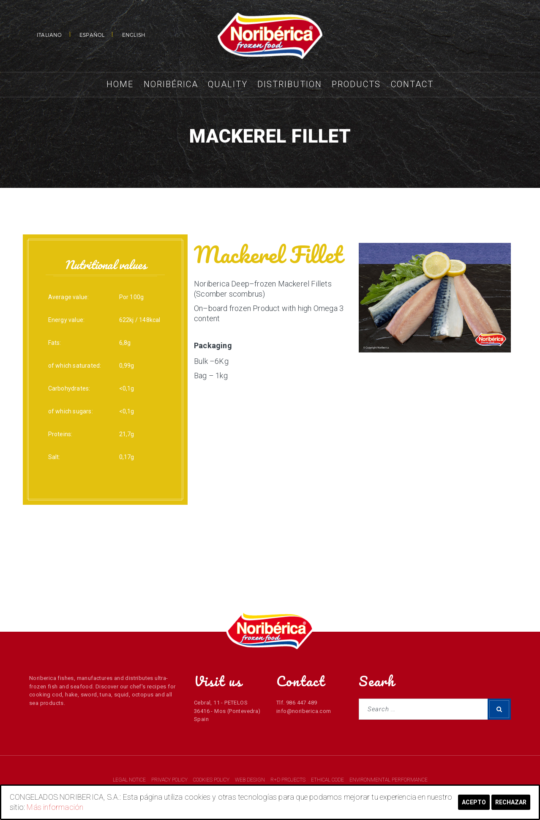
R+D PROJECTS (288, 780)
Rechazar (510, 802)
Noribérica (171, 84)
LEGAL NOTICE (130, 780)
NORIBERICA (270, 36)
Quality (228, 84)
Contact (412, 84)
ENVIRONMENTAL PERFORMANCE (388, 780)
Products (356, 84)
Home (120, 84)
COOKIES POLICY (212, 780)
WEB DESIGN (250, 780)
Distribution (289, 84)
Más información (55, 807)
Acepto (474, 802)
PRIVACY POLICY (170, 780)
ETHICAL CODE (328, 780)
